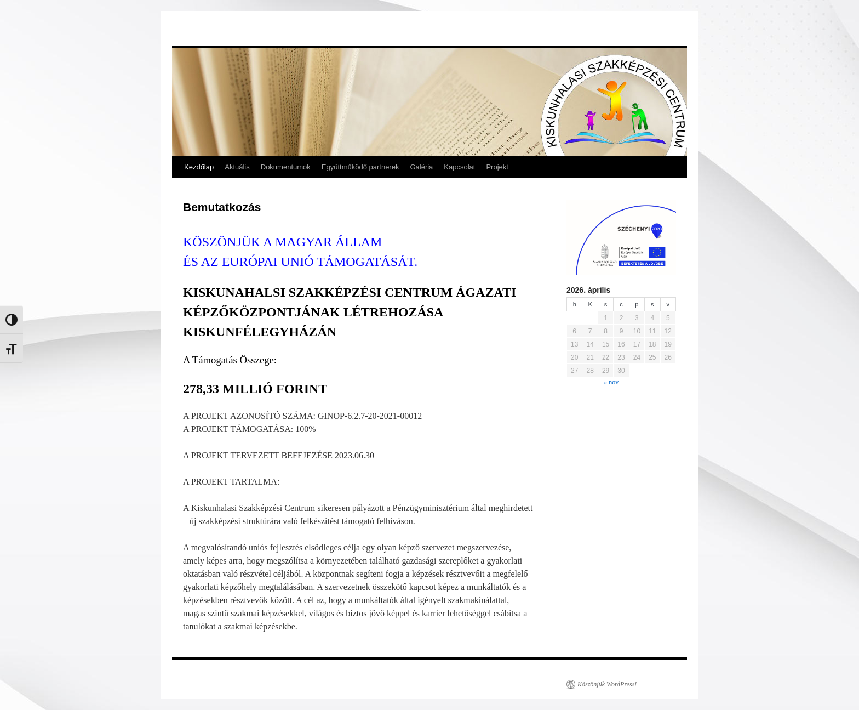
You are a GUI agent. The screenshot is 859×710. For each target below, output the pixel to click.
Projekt (497, 167)
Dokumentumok (286, 167)
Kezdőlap (199, 167)
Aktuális (237, 167)
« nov (611, 382)
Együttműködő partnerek (360, 167)
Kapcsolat (459, 167)
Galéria (421, 167)
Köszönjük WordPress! (607, 684)
